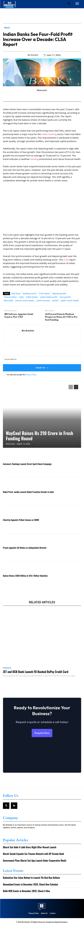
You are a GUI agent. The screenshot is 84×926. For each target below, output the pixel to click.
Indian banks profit (48, 297)
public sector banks (70, 300)
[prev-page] (71, 387)
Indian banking (49, 134)
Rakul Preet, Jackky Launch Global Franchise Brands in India (28, 491)
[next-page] (76, 387)
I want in (42, 367)
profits (55, 300)
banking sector (30, 293)
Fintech (7, 668)
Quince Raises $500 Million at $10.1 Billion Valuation (25, 575)
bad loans (16, 293)
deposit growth (59, 293)
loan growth (65, 297)
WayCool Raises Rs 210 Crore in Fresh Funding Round (39, 436)
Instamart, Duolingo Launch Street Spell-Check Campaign (27, 463)
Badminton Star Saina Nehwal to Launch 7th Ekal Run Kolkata (31, 877)
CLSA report (44, 293)
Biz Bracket (33, 55)
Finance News (10, 297)
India (21, 297)
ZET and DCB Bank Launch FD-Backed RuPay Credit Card (35, 671)
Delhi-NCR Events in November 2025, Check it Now (26, 891)
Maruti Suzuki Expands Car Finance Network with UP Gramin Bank (33, 854)
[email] (42, 359)
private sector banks (25, 300)
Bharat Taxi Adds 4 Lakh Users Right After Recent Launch (29, 847)
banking (34, 159)
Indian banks (32, 297)
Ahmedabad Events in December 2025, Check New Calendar (30, 884)
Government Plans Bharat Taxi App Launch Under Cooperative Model (34, 860)
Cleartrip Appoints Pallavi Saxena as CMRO (21, 519)
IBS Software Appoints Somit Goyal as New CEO (18, 315)
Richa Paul (10, 444)
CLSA (66, 259)
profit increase (43, 300)
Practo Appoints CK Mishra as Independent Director (24, 547)
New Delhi (8, 300)
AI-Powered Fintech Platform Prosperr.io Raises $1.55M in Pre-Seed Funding (61, 317)
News (7, 28)
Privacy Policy (30, 375)
